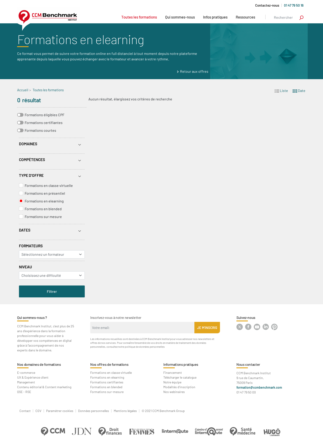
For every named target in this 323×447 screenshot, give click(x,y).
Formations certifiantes (44, 122)
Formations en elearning (44, 201)
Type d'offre (31, 175)
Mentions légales (125, 410)
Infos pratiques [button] (215, 17)
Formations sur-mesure (107, 392)
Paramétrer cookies (59, 410)
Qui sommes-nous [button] (180, 17)
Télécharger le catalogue (179, 377)
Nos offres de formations (109, 364)
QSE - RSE (24, 392)
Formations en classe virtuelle (49, 185)
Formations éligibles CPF (44, 115)
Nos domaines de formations (39, 364)
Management (26, 382)
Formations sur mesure (43, 216)
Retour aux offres (194, 71)
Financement (172, 372)
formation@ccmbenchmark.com (259, 387)
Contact (25, 410)
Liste (281, 90)
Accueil (22, 90)
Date (299, 90)
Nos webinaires (174, 392)
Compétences (32, 159)
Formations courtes (40, 130)
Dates (24, 230)
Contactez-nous (267, 5)
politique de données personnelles (145, 346)
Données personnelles (93, 410)
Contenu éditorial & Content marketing (44, 387)
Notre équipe (172, 382)
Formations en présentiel (45, 193)
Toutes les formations (139, 17)
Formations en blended (43, 209)
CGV (38, 410)
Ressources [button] (245, 17)
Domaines (28, 143)
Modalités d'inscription (179, 387)
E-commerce (26, 372)
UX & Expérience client (32, 377)
